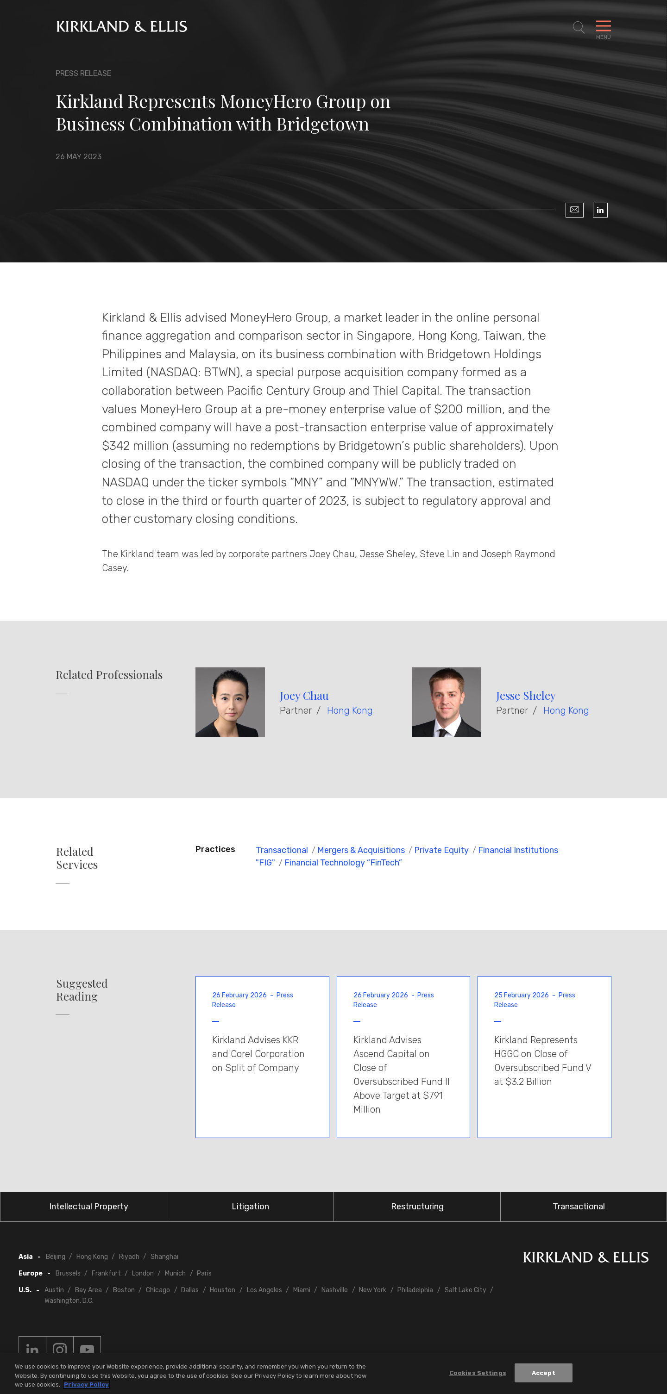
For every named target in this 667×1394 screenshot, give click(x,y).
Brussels (68, 1273)
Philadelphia (415, 1290)
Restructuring (417, 1206)
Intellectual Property (88, 1206)
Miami (301, 1290)
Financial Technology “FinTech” (343, 863)
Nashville (334, 1290)
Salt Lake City (465, 1290)
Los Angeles (264, 1290)
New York (372, 1290)
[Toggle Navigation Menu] (603, 28)
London (143, 1273)
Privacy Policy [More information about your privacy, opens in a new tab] (86, 1384)
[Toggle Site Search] (579, 28)
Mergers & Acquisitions (361, 850)
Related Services (77, 858)
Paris (204, 1273)
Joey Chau (304, 695)
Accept (543, 1372)
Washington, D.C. (69, 1301)
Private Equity (441, 850)
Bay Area (88, 1290)
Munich (175, 1273)
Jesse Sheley (526, 695)
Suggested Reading (82, 990)
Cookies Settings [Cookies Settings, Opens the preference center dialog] (477, 1372)
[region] (333, 1373)
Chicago (158, 1290)
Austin (54, 1290)
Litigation (250, 1206)
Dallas (190, 1290)
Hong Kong (350, 710)
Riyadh (129, 1257)
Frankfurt (106, 1273)
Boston (124, 1290)
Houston (222, 1290)
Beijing (55, 1257)
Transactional (282, 850)
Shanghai (164, 1257)
